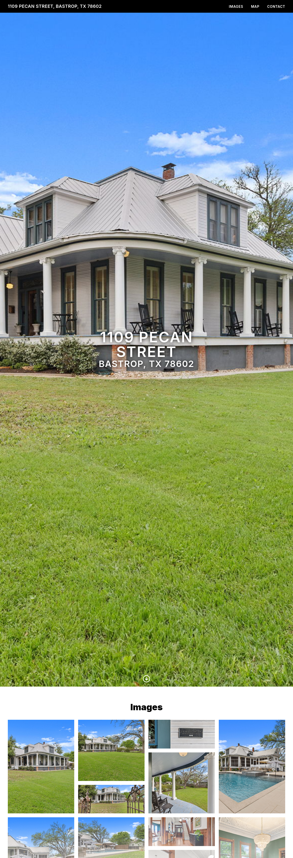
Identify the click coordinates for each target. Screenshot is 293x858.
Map (255, 6)
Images (236, 6)
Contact (276, 6)
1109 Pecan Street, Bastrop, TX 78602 (55, 6)
